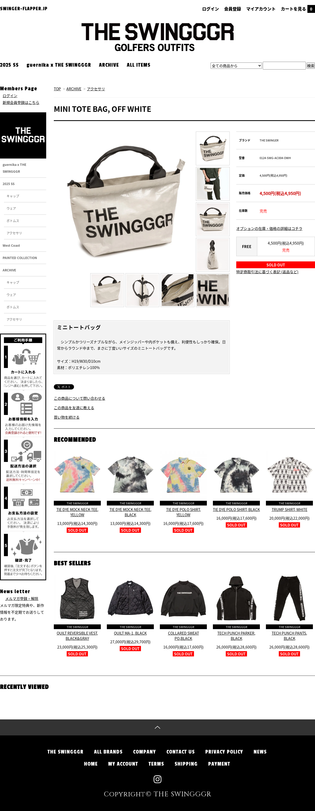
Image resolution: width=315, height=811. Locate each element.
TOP (57, 88)
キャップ (13, 196)
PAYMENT (219, 764)
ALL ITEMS (138, 65)
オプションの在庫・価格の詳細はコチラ (269, 228)
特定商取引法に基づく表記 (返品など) (267, 271)
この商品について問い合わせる (79, 398)
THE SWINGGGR (65, 752)
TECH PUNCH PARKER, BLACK (236, 635)
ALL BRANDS (108, 752)
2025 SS (9, 65)
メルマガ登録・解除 (21, 598)
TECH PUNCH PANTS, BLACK (289, 635)
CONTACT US (180, 752)
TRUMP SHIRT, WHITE (289, 509)
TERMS (156, 764)
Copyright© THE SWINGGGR (157, 794)
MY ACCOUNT (123, 764)
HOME (91, 764)
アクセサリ (96, 88)
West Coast (11, 245)
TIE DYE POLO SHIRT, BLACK (236, 509)
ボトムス (13, 220)
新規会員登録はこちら (21, 102)
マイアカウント (261, 9)
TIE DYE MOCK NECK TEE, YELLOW (77, 512)
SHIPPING (186, 764)
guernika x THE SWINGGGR (59, 65)
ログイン (210, 9)
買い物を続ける (67, 417)
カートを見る (298, 9)
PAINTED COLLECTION (20, 257)
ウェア (11, 208)
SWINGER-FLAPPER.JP (24, 9)
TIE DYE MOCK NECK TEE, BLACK (130, 512)
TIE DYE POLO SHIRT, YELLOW (183, 512)
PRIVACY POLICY (224, 752)
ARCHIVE (109, 65)
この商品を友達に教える (74, 407)
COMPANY (144, 752)
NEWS (260, 752)
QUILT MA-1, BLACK (130, 633)
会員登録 (232, 9)
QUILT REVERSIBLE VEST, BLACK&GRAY (77, 635)
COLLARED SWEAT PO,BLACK (183, 635)
